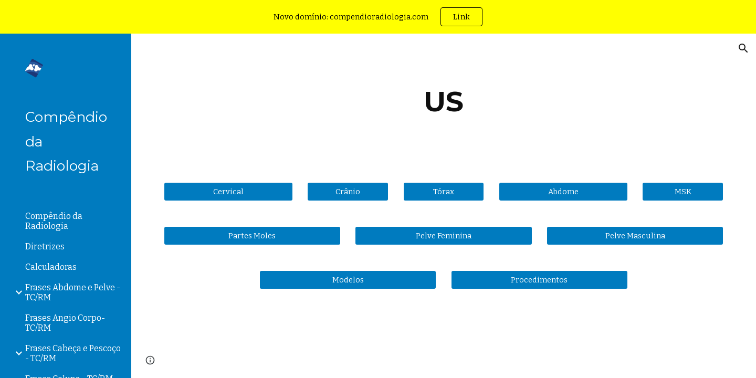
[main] (444, 102)
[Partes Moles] (252, 235)
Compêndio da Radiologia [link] (53, 221)
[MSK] (683, 191)
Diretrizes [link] (45, 246)
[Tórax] (444, 191)
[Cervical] (228, 191)
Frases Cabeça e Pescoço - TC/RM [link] (73, 353)
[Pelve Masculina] (635, 235)
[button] (743, 48)
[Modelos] (348, 279)
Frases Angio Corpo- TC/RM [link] (65, 323)
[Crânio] (348, 191)
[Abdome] (563, 191)
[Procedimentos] (539, 279)
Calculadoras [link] (51, 267)
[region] (378, 17)
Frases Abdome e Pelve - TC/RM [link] (72, 292)
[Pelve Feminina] (443, 235)
